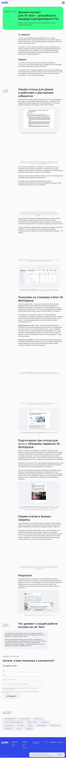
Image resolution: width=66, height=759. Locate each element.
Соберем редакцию (10, 718)
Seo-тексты (21, 726)
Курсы (24, 745)
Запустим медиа (26, 718)
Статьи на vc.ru (40, 718)
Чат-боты (34, 729)
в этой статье (29, 372)
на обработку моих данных (16, 688)
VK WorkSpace (22, 64)
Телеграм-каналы (10, 729)
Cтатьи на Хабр (9, 726)
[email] (23, 675)
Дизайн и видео (44, 726)
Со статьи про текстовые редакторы (28, 289)
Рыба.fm (24, 749)
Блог (13, 747)
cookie (50, 755)
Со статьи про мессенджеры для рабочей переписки (33, 432)
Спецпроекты (48, 722)
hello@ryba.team (10, 666)
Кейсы (13, 745)
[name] (23, 670)
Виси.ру (61, 743)
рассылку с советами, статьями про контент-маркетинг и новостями (22, 692)
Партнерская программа (36, 744)
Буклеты (32, 726)
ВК (46, 743)
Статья (20, 259)
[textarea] (23, 679)
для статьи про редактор (30, 506)
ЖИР (23, 747)
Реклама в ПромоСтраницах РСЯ (14, 722)
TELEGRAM (53, 743)
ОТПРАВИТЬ (11, 696)
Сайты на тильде (34, 722)
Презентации (23, 729)
